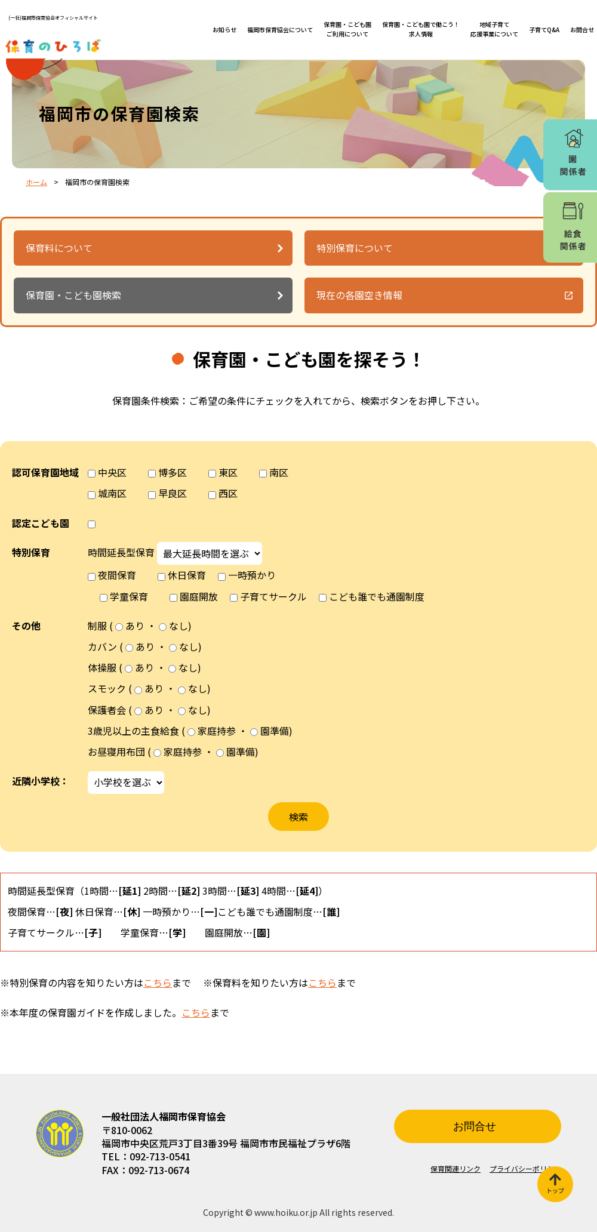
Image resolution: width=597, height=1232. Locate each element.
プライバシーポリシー (525, 1168)
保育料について (59, 248)
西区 (228, 493)
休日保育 (187, 575)
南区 (278, 472)
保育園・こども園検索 (73, 295)
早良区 (172, 493)
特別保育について (354, 248)
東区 (228, 472)
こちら (157, 982)
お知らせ (224, 29)
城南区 (112, 493)
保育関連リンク (455, 1168)
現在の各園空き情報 (359, 295)
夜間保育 (117, 575)
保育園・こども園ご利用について (347, 29)
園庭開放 (199, 596)
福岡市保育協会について (280, 29)
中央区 (112, 472)
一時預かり (252, 575)
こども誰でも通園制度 (376, 596)
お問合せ (582, 29)
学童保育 (129, 596)
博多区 (172, 472)
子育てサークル (273, 596)
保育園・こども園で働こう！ (421, 29)
